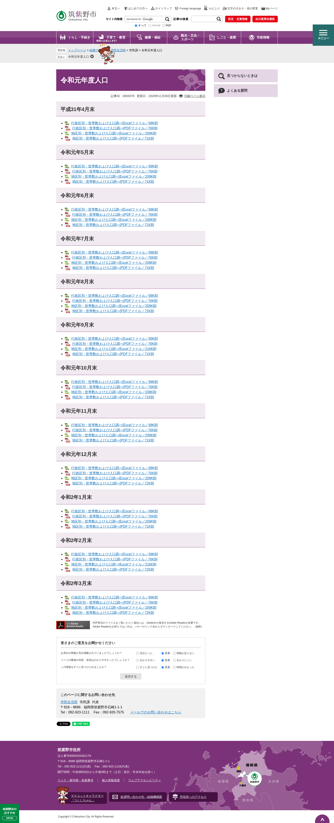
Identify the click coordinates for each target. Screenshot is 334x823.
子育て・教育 (115, 37)
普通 (167, 653)
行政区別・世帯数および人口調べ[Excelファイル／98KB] (114, 123)
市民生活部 (118, 50)
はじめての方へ (138, 8)
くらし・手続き (79, 37)
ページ (156, 25)
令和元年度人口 (78, 56)
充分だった (146, 653)
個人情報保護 (111, 780)
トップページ (77, 50)
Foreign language (190, 8)
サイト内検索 (114, 19)
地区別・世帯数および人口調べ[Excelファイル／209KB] (113, 133)
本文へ (116, 8)
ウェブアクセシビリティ (144, 780)
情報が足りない (185, 653)
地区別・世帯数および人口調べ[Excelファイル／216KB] (113, 349)
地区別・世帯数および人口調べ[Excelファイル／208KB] (113, 219)
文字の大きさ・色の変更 (242, 8)
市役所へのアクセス (193, 797)
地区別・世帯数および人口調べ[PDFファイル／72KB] (113, 311)
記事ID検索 (181, 19)
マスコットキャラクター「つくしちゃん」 (87, 798)
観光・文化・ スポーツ (190, 37)
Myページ (272, 8)
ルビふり (214, 8)
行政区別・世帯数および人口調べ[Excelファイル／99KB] (114, 166)
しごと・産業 (226, 37)
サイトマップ (163, 8)
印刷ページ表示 (194, 96)
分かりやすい (147, 660)
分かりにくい (184, 660)
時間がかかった (185, 667)
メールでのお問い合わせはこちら (155, 712)
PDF (168, 25)
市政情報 (263, 37)
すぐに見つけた (149, 667)
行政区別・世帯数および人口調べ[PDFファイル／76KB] (114, 128)
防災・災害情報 (238, 19)
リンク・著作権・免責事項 (75, 780)
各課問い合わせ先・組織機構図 (141, 797)
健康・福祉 (153, 37)
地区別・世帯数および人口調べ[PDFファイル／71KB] (113, 138)
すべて (142, 25)
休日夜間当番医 (265, 19)
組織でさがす (98, 50)
